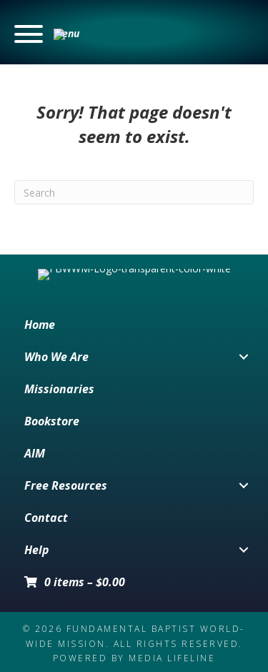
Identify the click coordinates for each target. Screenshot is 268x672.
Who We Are (56, 392)
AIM (34, 488)
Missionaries (59, 424)
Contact (46, 552)
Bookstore (51, 456)
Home (39, 359)
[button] (46, 34)
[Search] (134, 192)
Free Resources (65, 520)
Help (36, 585)
